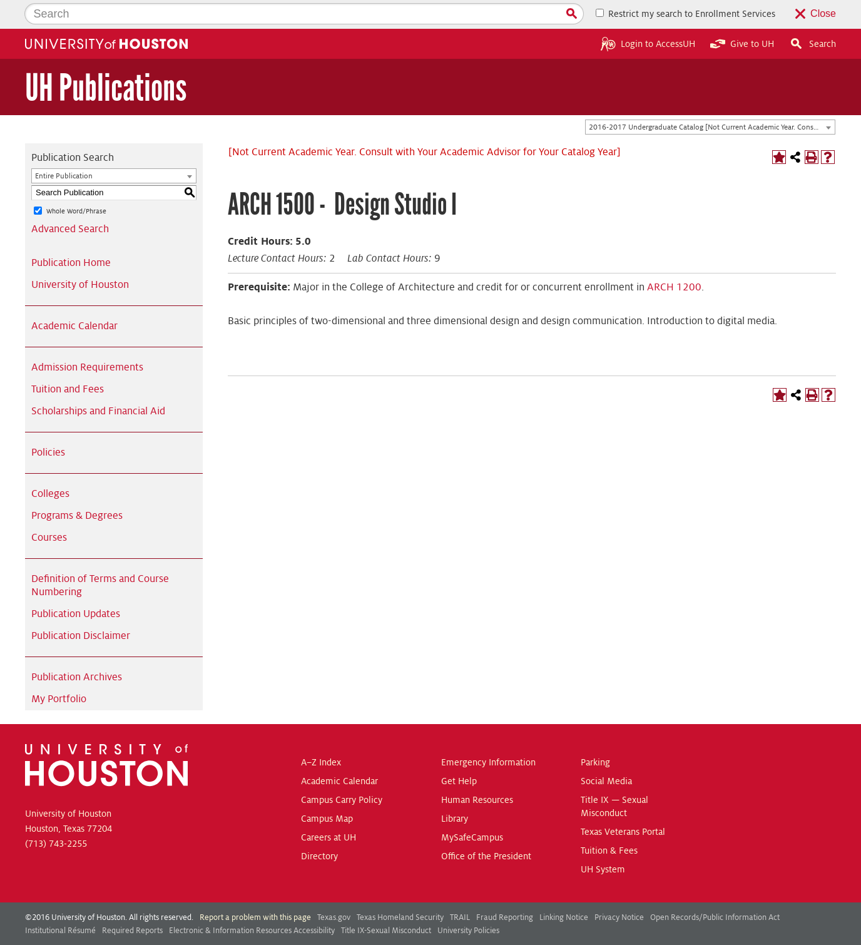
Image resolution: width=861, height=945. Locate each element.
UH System (603, 840)
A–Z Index (321, 733)
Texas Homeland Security (400, 888)
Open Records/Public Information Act (715, 888)
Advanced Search (70, 200)
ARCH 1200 (674, 258)
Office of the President (486, 827)
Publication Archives (76, 648)
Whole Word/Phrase (76, 182)
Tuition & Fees (609, 822)
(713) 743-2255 (56, 815)
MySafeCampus (472, 809)
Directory (319, 827)
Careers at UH (328, 809)
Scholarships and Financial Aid (98, 382)
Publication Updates (75, 585)
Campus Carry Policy (341, 771)
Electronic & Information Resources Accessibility (252, 901)
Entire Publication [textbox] (64, 147)
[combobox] (710, 98)
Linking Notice (563, 888)
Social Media (606, 752)
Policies (48, 423)
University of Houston (80, 256)
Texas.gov (333, 888)
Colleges (50, 465)
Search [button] (812, 15)
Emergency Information (488, 733)
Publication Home (71, 234)
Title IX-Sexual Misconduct (386, 901)
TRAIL (460, 888)
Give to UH (742, 15)
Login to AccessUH (648, 15)
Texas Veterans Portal (623, 803)
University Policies (468, 901)
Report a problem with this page (255, 888)
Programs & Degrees (77, 487)
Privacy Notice (619, 888)
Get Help (459, 752)
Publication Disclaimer (80, 607)
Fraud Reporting (504, 888)
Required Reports (132, 901)
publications (313, 931)
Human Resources (477, 771)
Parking (595, 733)
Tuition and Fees (67, 360)
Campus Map (327, 790)
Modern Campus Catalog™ (531, 931)
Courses (49, 508)
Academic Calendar (74, 297)
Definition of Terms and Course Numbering (100, 556)
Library (454, 790)
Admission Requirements (87, 338)
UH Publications (105, 59)
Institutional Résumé (60, 901)
